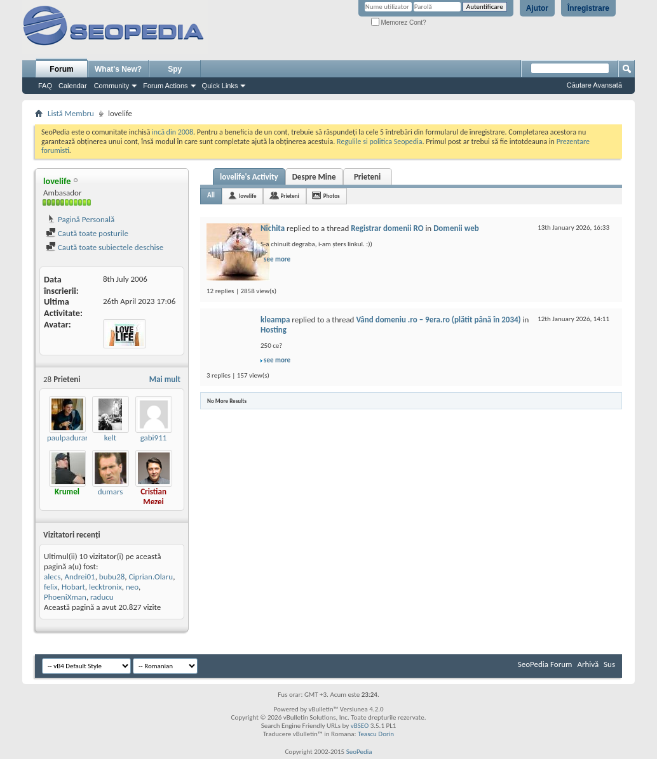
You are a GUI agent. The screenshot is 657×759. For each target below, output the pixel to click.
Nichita (273, 228)
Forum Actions (165, 85)
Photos (331, 195)
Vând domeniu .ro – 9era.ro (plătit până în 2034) (438, 319)
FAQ (45, 85)
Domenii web (456, 228)
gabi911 (153, 437)
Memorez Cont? (398, 22)
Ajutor (537, 8)
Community (112, 85)
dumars (110, 491)
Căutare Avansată (594, 85)
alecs (52, 576)
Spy (175, 69)
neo (132, 586)
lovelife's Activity (249, 177)
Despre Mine (314, 177)
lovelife (247, 195)
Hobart (73, 586)
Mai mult (164, 379)
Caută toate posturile (87, 233)
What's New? (118, 69)
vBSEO (360, 726)
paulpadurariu (70, 437)
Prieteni (367, 177)
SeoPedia (359, 752)
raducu (101, 597)
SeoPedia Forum (545, 664)
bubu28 (112, 576)
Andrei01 (79, 576)
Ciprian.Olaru (151, 576)
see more (277, 259)
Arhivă (588, 664)
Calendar (72, 85)
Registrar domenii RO (387, 228)
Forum (61, 69)
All (211, 195)
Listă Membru (71, 113)
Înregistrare (588, 8)
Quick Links (220, 85)
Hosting (274, 329)
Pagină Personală (80, 219)
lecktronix (105, 586)
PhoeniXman (65, 597)
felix (51, 586)
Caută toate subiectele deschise (104, 247)
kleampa (275, 319)
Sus (609, 664)
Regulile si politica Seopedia (380, 141)
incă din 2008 (172, 132)
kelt (110, 437)
